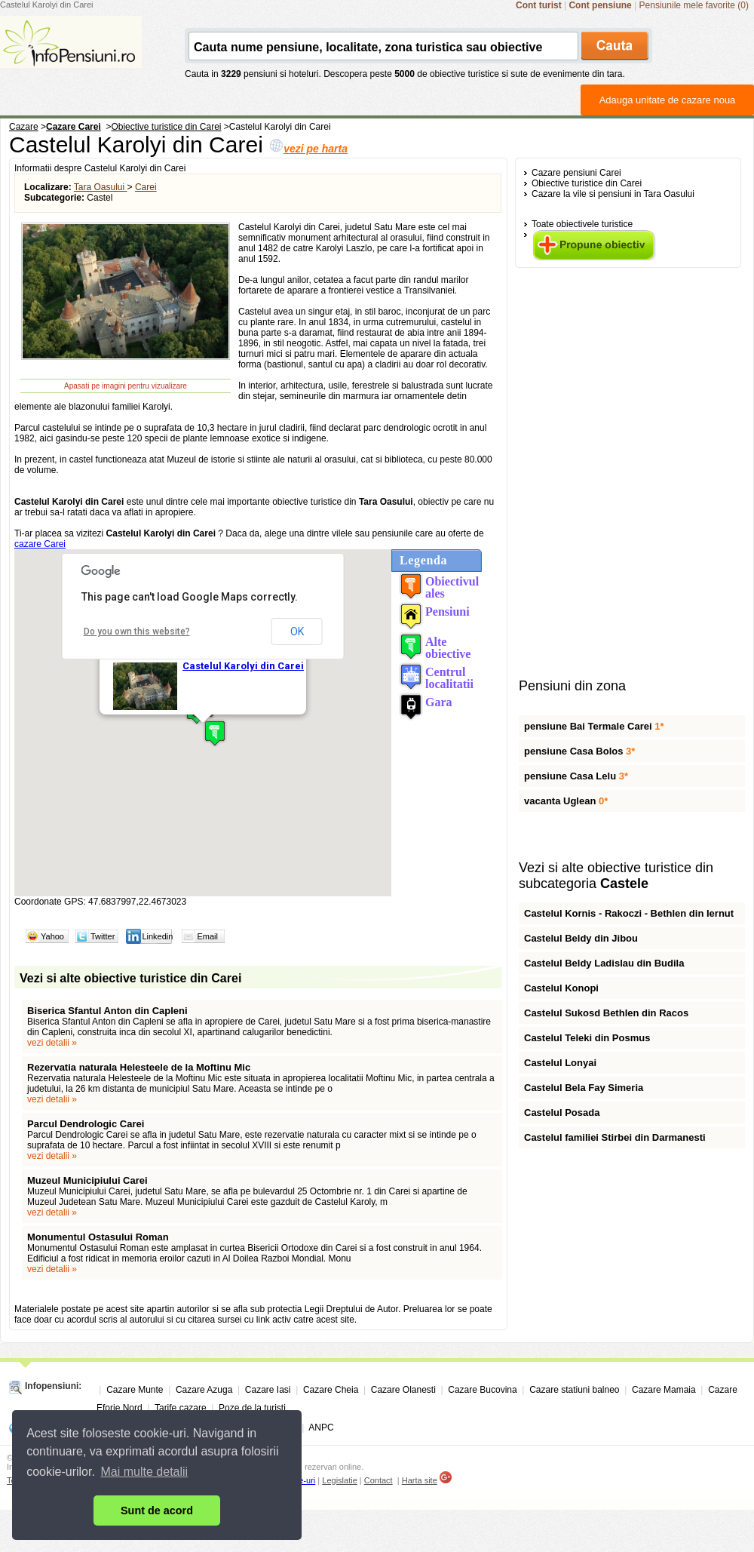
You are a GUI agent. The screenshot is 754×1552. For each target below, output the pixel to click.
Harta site (419, 1480)
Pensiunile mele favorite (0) (694, 5)
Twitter (102, 936)
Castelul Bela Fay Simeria (583, 1087)
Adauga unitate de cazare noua (667, 100)
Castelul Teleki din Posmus (587, 1037)
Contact (378, 1480)
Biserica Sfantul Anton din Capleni (107, 1010)
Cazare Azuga (204, 1390)
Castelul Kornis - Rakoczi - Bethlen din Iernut (629, 913)
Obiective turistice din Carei (587, 183)
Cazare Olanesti (403, 1390)
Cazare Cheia (330, 1390)
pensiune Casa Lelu (576, 776)
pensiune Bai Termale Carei (594, 726)
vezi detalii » (52, 1042)
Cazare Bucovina (482, 1390)
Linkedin (157, 936)
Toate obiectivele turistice (582, 224)
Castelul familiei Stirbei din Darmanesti (615, 1137)
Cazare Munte (134, 1390)
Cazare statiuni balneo (574, 1390)
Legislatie (339, 1480)
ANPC (320, 1427)
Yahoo (52, 936)
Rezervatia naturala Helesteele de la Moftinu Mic (138, 1067)
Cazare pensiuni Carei (576, 172)
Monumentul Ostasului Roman (98, 1237)
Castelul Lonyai (560, 1062)
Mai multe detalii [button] (144, 1471)
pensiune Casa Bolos (579, 751)
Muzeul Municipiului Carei (87, 1180)
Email (207, 936)
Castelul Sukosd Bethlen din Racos (606, 1013)
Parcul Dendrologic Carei (85, 1123)
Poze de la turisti (252, 1408)
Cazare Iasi (268, 1390)
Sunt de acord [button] (157, 1510)
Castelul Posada (561, 1112)
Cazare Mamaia (664, 1390)
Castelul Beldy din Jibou (581, 938)
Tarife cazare (181, 1408)
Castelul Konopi (561, 988)
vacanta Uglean (566, 801)
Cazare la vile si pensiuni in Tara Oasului (613, 194)
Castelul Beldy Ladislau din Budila (604, 963)
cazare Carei (40, 544)
